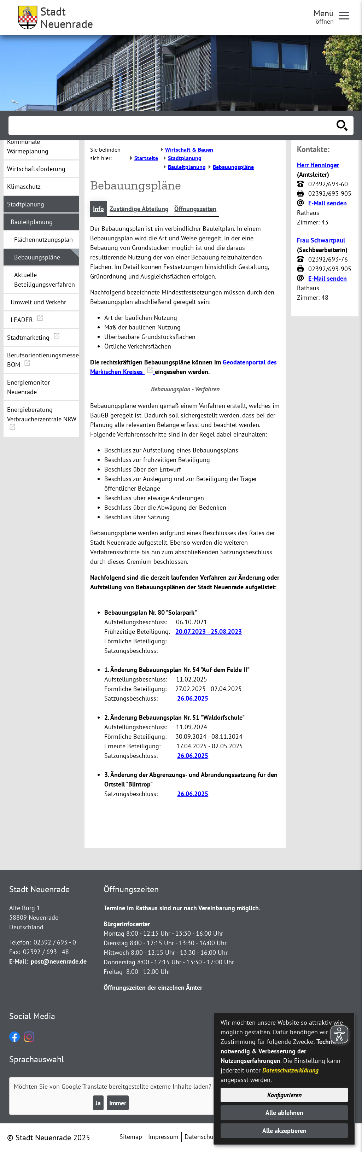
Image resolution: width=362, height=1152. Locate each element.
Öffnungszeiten (195, 209)
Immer (117, 1103)
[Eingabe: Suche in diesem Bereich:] (173, 125)
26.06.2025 (192, 698)
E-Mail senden (327, 203)
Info (98, 209)
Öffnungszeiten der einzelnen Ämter (153, 987)
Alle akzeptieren (284, 1131)
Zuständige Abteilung (139, 209)
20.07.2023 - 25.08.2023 (208, 631)
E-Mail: (18, 961)
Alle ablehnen (284, 1113)
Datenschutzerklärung (290, 1070)
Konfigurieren (284, 1095)
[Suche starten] (342, 125)
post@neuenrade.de (59, 961)
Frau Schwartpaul (321, 240)
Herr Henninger (318, 165)
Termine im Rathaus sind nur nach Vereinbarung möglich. (182, 908)
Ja (98, 1103)
